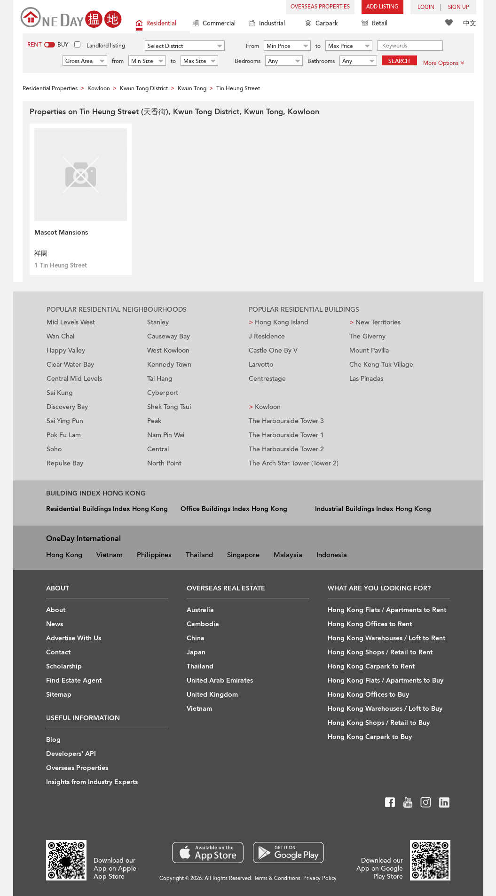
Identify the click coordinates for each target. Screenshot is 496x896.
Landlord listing (106, 45)
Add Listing (382, 6)
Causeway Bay (168, 336)
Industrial (267, 24)
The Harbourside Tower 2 (286, 449)
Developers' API (71, 753)
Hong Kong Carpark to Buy (370, 736)
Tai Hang (160, 378)
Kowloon (265, 406)
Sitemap (58, 694)
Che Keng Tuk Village (381, 364)
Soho (54, 449)
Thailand (199, 554)
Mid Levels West (71, 322)
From (252, 46)
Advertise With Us (73, 638)
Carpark (321, 24)
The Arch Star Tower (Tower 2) (294, 463)
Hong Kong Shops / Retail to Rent (380, 652)
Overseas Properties (320, 6)
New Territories (375, 322)
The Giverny (367, 336)
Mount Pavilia (369, 350)
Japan (196, 652)
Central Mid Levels (74, 378)
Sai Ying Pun (65, 421)
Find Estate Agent (74, 680)
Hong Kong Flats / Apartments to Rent (387, 609)
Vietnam (109, 554)
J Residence (267, 336)
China (196, 638)
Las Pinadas (366, 378)
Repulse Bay (65, 463)
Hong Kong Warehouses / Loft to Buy (385, 708)
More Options (444, 63)
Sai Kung (60, 392)
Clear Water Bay (70, 364)
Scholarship (64, 666)
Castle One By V (273, 350)
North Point (164, 463)
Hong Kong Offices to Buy (368, 694)
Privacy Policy (320, 878)
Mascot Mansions (61, 232)
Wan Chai (60, 336)
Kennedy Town (169, 364)
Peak (154, 421)
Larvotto (261, 364)
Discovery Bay (67, 406)
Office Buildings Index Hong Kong (234, 508)
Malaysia (288, 554)
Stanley (158, 322)
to (318, 46)
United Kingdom (212, 694)
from (118, 61)
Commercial (214, 24)
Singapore (243, 554)
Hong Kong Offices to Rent (370, 624)
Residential (156, 24)
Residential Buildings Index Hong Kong (107, 508)
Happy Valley (66, 350)
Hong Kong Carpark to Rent (371, 666)
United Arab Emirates (220, 680)
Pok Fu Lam (64, 435)
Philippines (154, 554)
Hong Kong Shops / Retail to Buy (379, 722)
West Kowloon (168, 350)
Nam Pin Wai (165, 435)
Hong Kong (64, 554)
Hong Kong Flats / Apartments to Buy (385, 680)
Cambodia (203, 624)
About (55, 609)
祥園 (40, 253)
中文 (469, 23)
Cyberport (162, 392)
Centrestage (267, 378)
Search (399, 61)
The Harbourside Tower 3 (286, 421)
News (54, 624)
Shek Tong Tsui (169, 406)
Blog (53, 739)
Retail (374, 24)
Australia (200, 609)
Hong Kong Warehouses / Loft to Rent (386, 638)
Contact (58, 652)
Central (158, 449)
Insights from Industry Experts (92, 782)
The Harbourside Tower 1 (286, 435)
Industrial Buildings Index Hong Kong (373, 508)
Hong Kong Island (278, 322)
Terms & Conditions (277, 878)
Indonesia (331, 554)
